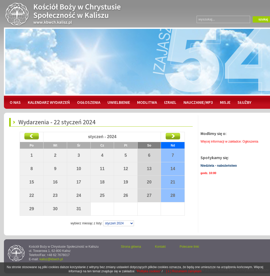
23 (55, 195)
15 (31, 182)
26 (125, 195)
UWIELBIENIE (118, 102)
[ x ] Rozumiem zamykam (184, 271)
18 (102, 182)
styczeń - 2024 (102, 136)
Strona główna (131, 246)
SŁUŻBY (244, 102)
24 (78, 195)
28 (172, 195)
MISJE (225, 102)
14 (172, 168)
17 (78, 182)
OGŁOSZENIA (88, 102)
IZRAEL (170, 102)
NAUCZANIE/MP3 (198, 102)
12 (125, 168)
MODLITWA (147, 102)
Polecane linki (189, 246)
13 (149, 168)
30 (55, 209)
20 (149, 182)
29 (31, 209)
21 (172, 182)
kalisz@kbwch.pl (51, 259)
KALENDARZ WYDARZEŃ (49, 102)
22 (31, 195)
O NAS (15, 102)
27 (149, 195)
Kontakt (160, 246)
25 (102, 195)
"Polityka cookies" (148, 271)
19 (125, 182)
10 (78, 168)
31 (78, 209)
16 (55, 182)
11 (102, 168)
